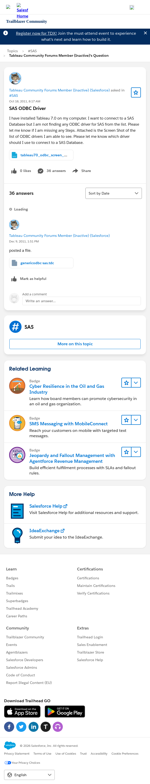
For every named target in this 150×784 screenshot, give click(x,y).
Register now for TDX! (36, 33)
